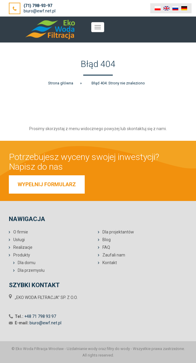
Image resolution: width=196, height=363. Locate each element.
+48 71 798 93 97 (40, 316)
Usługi (19, 239)
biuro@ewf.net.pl (39, 11)
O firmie (20, 232)
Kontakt (109, 262)
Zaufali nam (113, 255)
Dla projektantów (118, 232)
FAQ (106, 247)
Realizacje (22, 247)
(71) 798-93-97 (38, 5)
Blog (106, 239)
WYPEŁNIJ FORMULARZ (47, 184)
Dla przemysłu (31, 270)
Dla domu (26, 262)
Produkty (21, 255)
